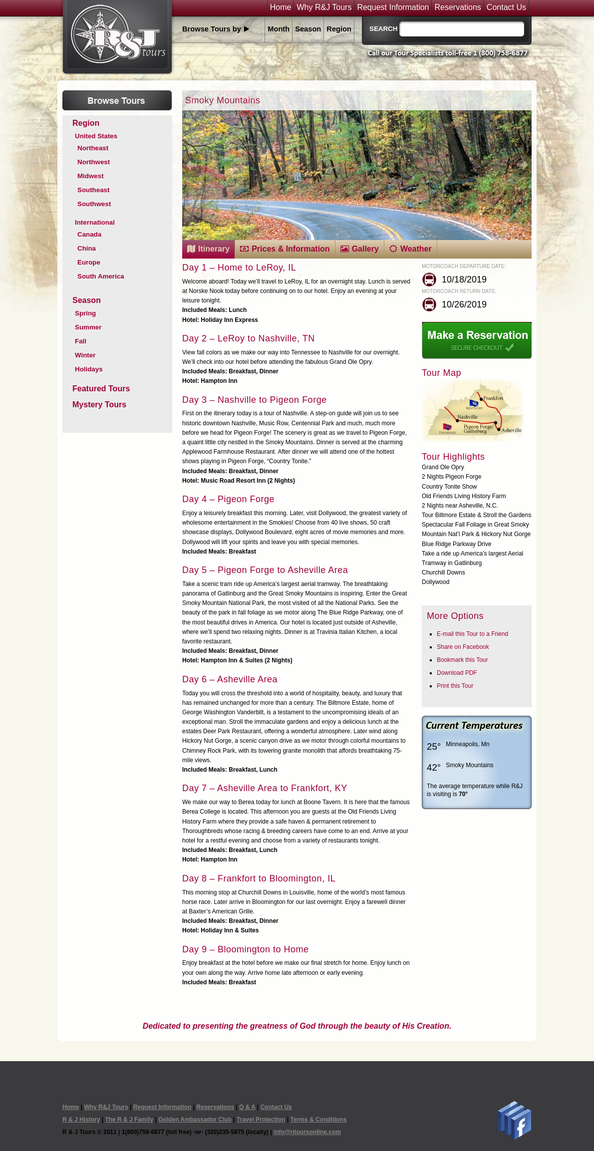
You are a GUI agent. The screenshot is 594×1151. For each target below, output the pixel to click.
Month (279, 29)
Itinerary (214, 249)
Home (281, 7)
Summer (88, 327)
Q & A (247, 1107)
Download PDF (457, 672)
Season (308, 29)
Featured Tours (101, 388)
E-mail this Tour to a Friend (472, 633)
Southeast (93, 190)
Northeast (92, 148)
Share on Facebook (463, 646)
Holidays (89, 369)
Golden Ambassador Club (195, 1119)
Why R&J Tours (324, 7)
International (95, 222)
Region (338, 29)
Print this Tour (455, 685)
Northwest (93, 162)
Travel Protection (261, 1119)
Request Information (393, 7)
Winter (85, 355)
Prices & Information (290, 249)
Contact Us (506, 7)
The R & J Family (129, 1119)
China (86, 248)
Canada (89, 234)
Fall (80, 341)
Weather (416, 249)
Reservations (457, 7)
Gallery (365, 249)
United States (96, 136)
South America (100, 276)
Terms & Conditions (318, 1119)
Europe (88, 262)
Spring (85, 313)
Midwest (90, 176)
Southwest (94, 204)
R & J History (81, 1119)
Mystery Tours (99, 404)
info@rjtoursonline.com (307, 1132)
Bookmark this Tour (462, 659)
